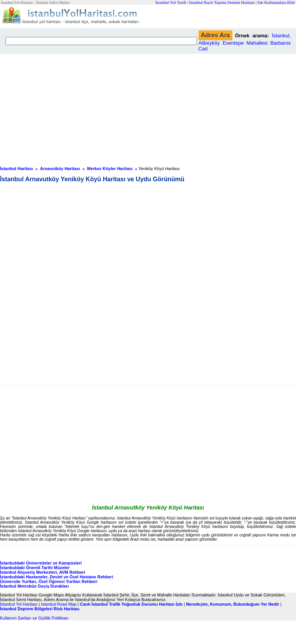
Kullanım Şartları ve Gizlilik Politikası (34, 618)
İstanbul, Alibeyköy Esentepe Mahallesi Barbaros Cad (244, 42)
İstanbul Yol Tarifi (170, 2)
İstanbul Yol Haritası (18, 604)
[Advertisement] (148, 108)
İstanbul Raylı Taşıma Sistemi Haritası (222, 2)
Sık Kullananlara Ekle (276, 2)
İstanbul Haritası (16, 168)
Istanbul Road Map (58, 604)
